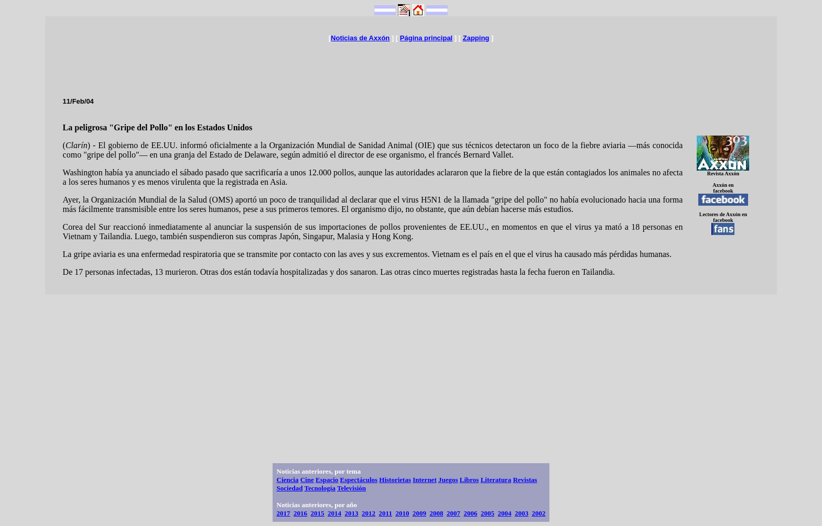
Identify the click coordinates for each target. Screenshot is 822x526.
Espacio (327, 480)
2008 (436, 513)
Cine (307, 480)
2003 (521, 513)
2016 (300, 513)
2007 (453, 513)
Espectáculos (359, 480)
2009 (419, 513)
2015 (318, 513)
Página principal (426, 38)
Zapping (476, 38)
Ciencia (288, 480)
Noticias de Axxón (360, 38)
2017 (283, 513)
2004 (504, 513)
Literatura (496, 480)
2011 (385, 513)
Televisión (351, 488)
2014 (334, 513)
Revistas (525, 480)
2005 (487, 513)
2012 (368, 513)
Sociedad (290, 488)
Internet (425, 480)
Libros (469, 480)
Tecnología (319, 488)
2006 (470, 513)
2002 (538, 513)
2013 (352, 513)
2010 (402, 513)
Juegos (448, 480)
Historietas (395, 480)
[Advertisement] (411, 65)
